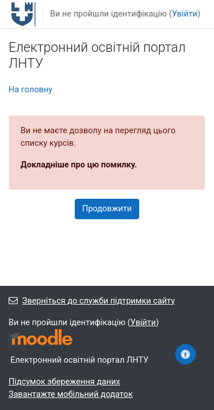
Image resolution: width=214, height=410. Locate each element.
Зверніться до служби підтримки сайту (92, 301)
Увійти (184, 14)
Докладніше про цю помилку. (79, 164)
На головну (31, 89)
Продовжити (107, 208)
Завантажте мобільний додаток (71, 394)
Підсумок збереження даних (64, 381)
